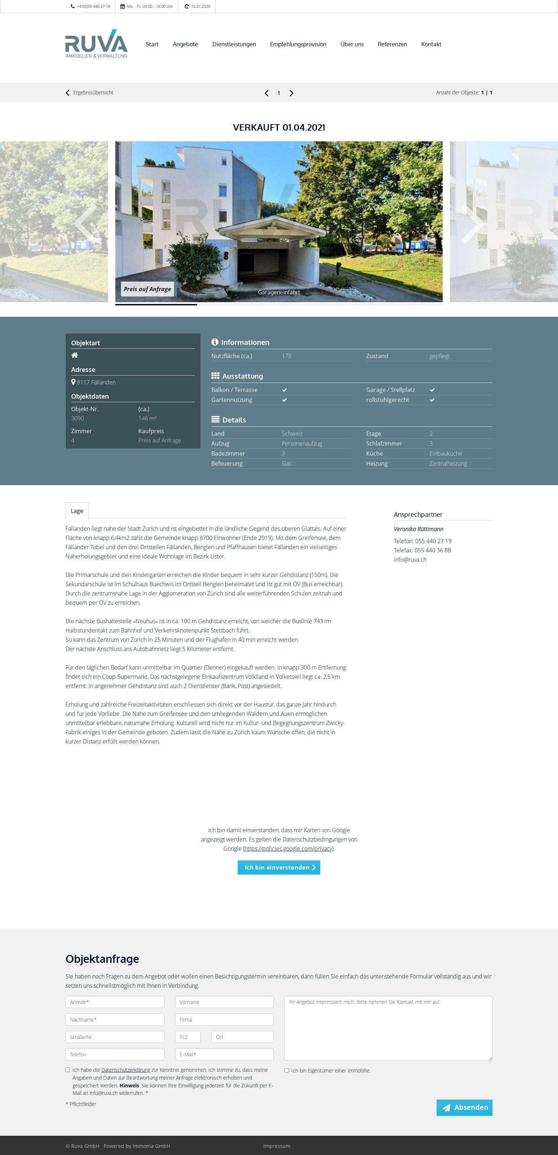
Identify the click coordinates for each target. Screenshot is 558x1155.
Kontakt (431, 44)
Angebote (185, 44)
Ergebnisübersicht (89, 92)
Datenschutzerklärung (125, 1069)
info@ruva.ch (410, 559)
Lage (77, 511)
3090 (77, 418)
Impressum (276, 1146)
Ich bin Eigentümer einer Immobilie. (327, 1070)
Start (152, 44)
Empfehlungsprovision (298, 44)
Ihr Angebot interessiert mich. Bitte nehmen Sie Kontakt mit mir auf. (388, 1028)
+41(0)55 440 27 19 (93, 6)
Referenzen (392, 44)
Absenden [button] (471, 1107)
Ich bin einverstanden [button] (277, 867)
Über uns (352, 44)
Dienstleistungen (234, 44)
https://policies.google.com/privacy (288, 848)
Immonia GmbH (151, 1146)
